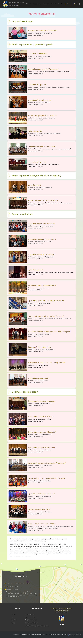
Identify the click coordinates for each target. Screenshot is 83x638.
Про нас (13, 617)
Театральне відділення (30, 620)
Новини (58, 4)
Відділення (14, 620)
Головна (28, 4)
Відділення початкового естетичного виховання (37, 625)
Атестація (51, 4)
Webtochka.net (72, 635)
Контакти (69, 4)
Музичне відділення (30, 614)
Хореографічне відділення (31, 617)
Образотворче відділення (31, 622)
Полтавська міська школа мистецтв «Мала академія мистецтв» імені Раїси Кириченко (41, 634)
